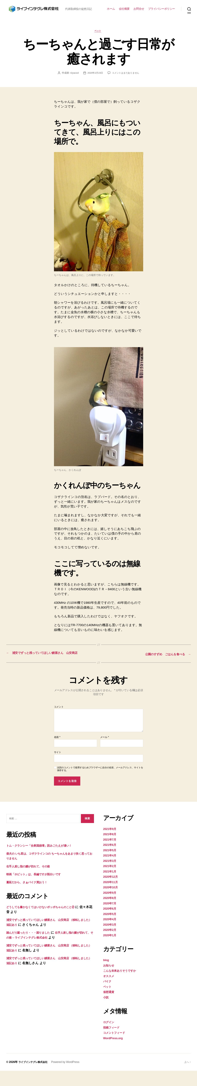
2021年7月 (110, 854)
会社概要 (124, 13)
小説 (106, 1012)
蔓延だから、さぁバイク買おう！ (31, 897)
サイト (57, 767)
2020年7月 (110, 918)
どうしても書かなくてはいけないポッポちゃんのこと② (48, 922)
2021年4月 (110, 870)
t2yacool (73, 83)
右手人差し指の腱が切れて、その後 (32, 881)
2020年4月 (110, 934)
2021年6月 (110, 860)
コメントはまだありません (126, 83)
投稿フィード (113, 1042)
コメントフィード (116, 1048)
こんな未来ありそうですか (123, 986)
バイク (108, 996)
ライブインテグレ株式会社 (34, 1077)
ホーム (111, 13)
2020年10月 (111, 902)
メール (104, 752)
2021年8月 (110, 849)
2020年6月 (110, 923)
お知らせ (109, 980)
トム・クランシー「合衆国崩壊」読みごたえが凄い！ (45, 860)
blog (106, 975)
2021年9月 (110, 844)
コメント (59, 722)
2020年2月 (110, 945)
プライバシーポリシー (161, 13)
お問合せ (138, 13)
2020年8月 (110, 913)
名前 (57, 752)
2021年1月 (110, 886)
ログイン (110, 1037)
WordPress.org (114, 1053)
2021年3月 (110, 876)
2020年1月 (110, 950)
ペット (98, 41)
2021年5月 (110, 865)
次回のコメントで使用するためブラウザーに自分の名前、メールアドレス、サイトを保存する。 (100, 784)
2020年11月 (111, 897)
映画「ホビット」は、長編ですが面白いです (39, 889)
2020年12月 (111, 892)
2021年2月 (110, 881)
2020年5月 (110, 929)
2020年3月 (110, 939)
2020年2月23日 (94, 83)
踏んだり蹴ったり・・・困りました (32, 947)
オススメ (110, 991)
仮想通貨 (109, 1007)
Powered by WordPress (69, 1077)
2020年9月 (110, 907)
